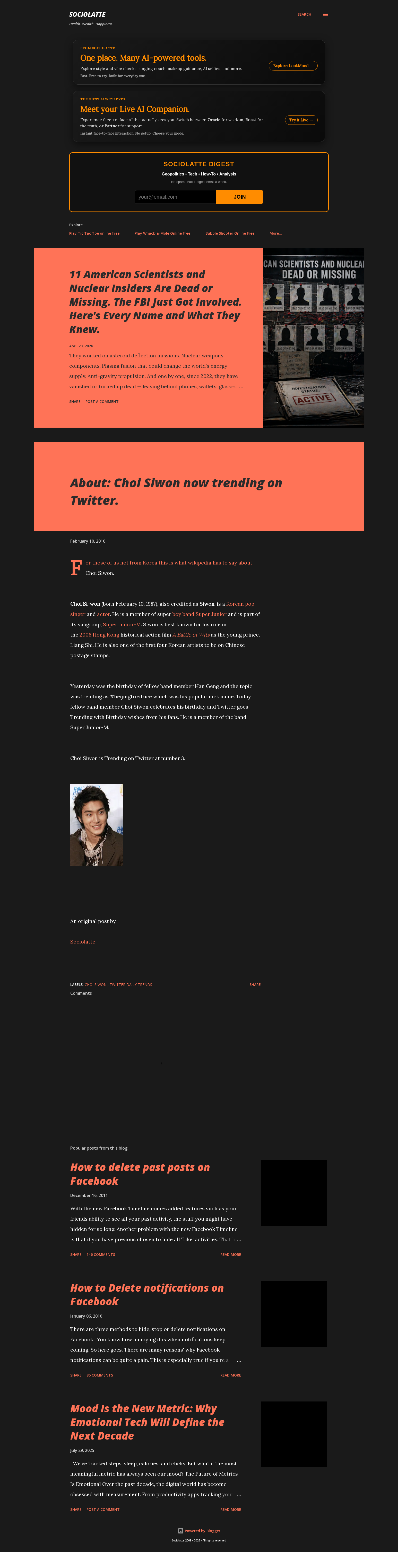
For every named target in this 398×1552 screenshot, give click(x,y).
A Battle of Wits (191, 634)
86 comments (99, 1375)
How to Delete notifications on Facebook (147, 1294)
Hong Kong (106, 634)
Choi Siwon (96, 984)
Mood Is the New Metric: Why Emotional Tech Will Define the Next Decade (147, 1422)
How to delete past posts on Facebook (140, 1174)
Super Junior (211, 614)
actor (103, 614)
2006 (85, 634)
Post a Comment (102, 401)
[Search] (304, 14)
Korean (235, 604)
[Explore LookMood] (199, 62)
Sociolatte (87, 14)
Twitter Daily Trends (131, 984)
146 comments (100, 1254)
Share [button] (75, 401)
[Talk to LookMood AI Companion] (199, 116)
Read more (230, 1254)
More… (276, 233)
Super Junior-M (122, 624)
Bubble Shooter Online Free (229, 233)
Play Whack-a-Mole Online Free (162, 233)
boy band (183, 614)
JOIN (240, 197)
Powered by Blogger (199, 1530)
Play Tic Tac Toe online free (94, 233)
